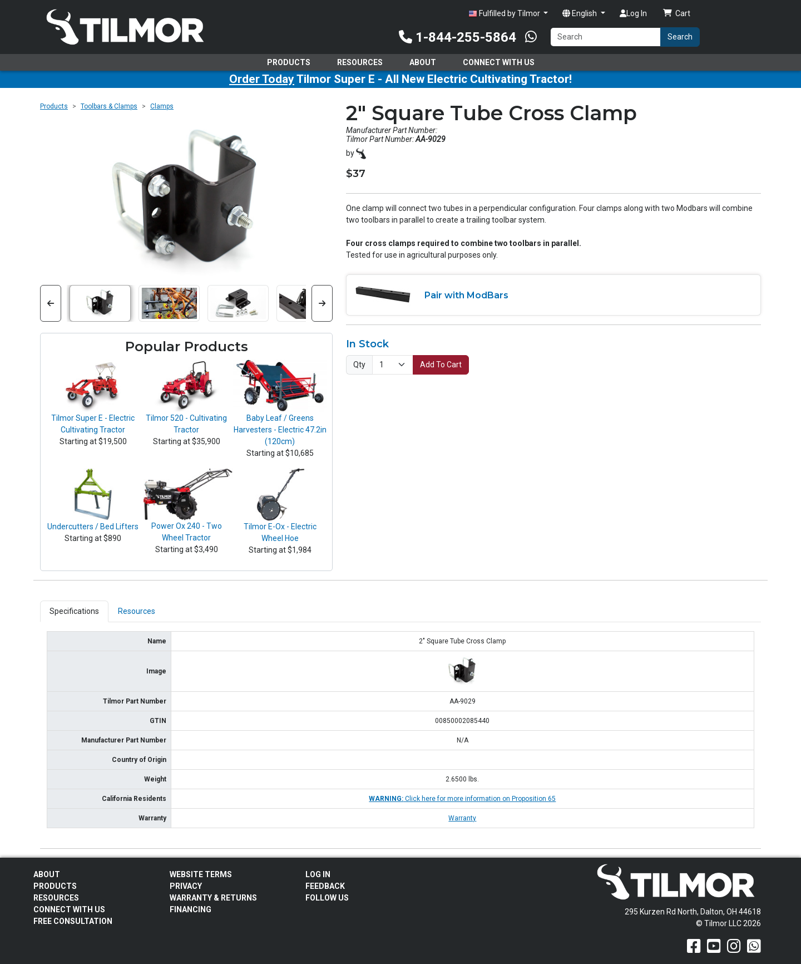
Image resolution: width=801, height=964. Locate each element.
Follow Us (327, 897)
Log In (633, 13)
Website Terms (201, 874)
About (422, 62)
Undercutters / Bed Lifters (93, 526)
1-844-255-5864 (457, 37)
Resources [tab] (136, 611)
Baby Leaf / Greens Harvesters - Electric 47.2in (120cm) (280, 430)
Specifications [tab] (74, 611)
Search (680, 36)
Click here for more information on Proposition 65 (462, 799)
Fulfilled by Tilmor (505, 13)
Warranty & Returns (213, 897)
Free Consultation (72, 921)
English (580, 13)
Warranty (462, 818)
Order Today (261, 79)
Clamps (162, 106)
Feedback (325, 886)
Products (288, 62)
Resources (360, 62)
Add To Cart (441, 364)
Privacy (186, 886)
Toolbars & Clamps (109, 106)
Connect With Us (499, 62)
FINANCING (190, 909)
